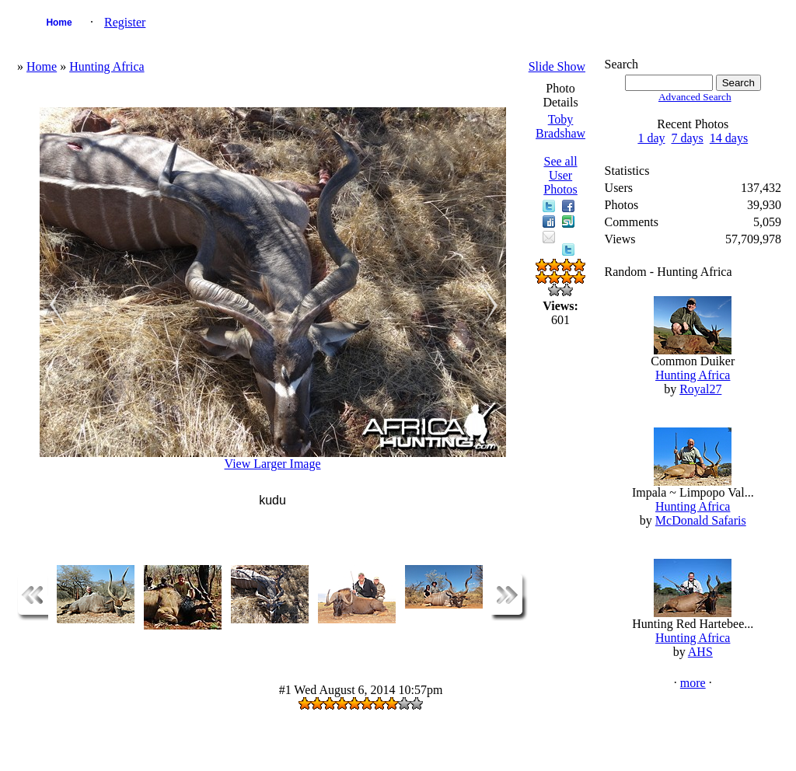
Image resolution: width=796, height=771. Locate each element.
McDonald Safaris (700, 520)
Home (59, 22)
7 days (687, 138)
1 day (651, 138)
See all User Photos (560, 175)
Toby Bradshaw (560, 126)
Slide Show (557, 66)
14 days (729, 138)
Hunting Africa (106, 66)
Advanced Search (694, 97)
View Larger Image (273, 463)
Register (124, 22)
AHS (700, 651)
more (693, 682)
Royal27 (700, 389)
